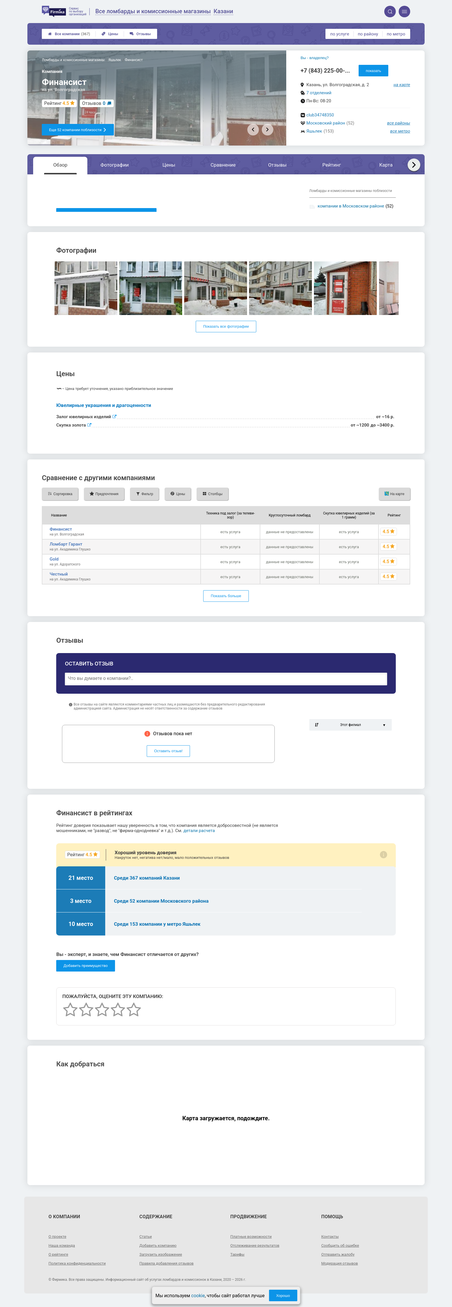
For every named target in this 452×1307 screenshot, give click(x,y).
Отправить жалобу (339, 1262)
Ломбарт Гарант (66, 552)
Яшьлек (314, 131)
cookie (198, 1295)
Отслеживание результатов (256, 1253)
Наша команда (62, 1253)
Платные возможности (252, 1244)
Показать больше (226, 604)
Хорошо (283, 1295)
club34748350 (320, 115)
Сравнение (223, 165)
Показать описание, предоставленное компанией (106, 214)
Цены (109, 34)
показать (373, 71)
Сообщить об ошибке (341, 1253)
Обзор (60, 165)
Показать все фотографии (226, 334)
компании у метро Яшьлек (344, 214)
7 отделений (319, 92)
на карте (401, 84)
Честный (59, 581)
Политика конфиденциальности (78, 1271)
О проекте (57, 1244)
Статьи (146, 1244)
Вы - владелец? (315, 58)
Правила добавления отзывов (168, 1271)
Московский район (325, 123)
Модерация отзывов (340, 1271)
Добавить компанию (159, 1253)
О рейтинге (58, 1262)
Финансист (61, 537)
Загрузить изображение (162, 1262)
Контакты (330, 1244)
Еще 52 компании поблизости (78, 130)
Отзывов (94, 103)
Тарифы (237, 1262)
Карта (386, 165)
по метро (396, 34)
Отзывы (140, 34)
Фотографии (115, 165)
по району (368, 34)
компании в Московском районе (351, 206)
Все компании (69, 34)
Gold (54, 566)
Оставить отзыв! (168, 759)
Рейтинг (331, 165)
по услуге (339, 34)
